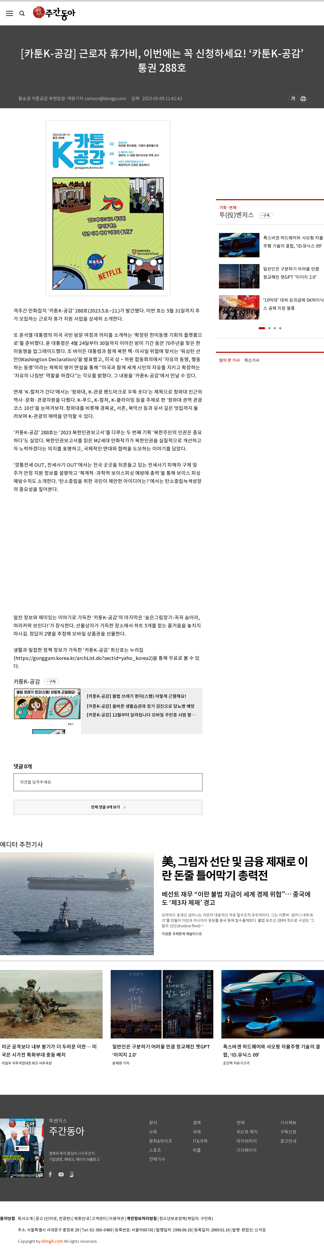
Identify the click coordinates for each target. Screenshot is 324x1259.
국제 (197, 1132)
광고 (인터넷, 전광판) (53, 1219)
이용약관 (116, 1219)
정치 (153, 1122)
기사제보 (288, 1122)
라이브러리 (247, 1141)
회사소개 (25, 1219)
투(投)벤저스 (236, 215)
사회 (153, 1132)
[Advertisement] (50, 552)
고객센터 (99, 1219)
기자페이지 (247, 1150)
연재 (241, 1122)
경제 (197, 1122)
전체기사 (157, 1159)
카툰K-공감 (27, 681)
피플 (197, 1150)
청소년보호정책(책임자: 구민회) (186, 1219)
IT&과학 (200, 1141)
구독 (52, 681)
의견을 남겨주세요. (36, 782)
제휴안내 (81, 1219)
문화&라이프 (160, 1141)
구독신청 (288, 1132)
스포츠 (155, 1150)
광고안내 (288, 1141)
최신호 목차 (247, 1132)
